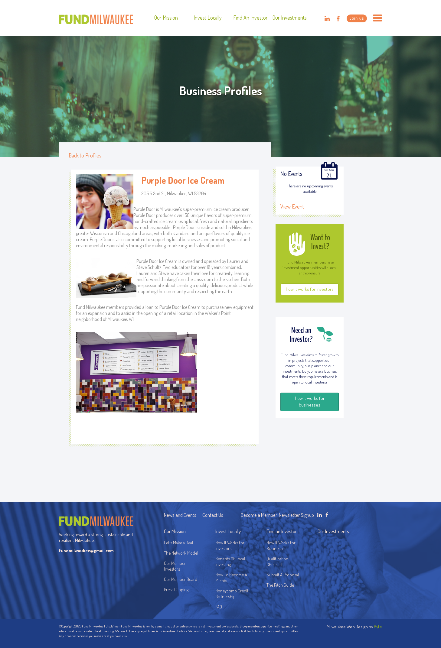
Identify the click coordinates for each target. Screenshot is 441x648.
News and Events (180, 515)
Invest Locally (208, 17)
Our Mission (166, 17)
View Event (292, 206)
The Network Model (181, 553)
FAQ (218, 607)
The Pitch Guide (280, 585)
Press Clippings (177, 589)
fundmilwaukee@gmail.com (86, 550)
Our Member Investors (175, 566)
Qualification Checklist (277, 561)
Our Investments (290, 17)
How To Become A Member (231, 577)
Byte (378, 627)
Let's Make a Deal (178, 543)
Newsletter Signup (296, 515)
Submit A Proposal (282, 575)
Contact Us (212, 515)
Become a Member (259, 515)
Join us (356, 18)
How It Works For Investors (229, 545)
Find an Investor (250, 17)
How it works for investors (310, 289)
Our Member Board (180, 579)
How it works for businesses (310, 401)
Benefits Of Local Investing (231, 561)
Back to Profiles (85, 155)
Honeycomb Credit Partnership (231, 593)
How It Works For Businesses (281, 545)
